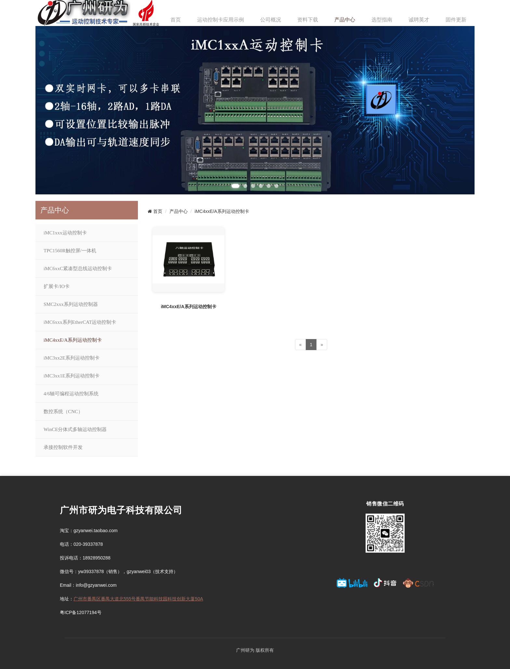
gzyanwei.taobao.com (95, 530)
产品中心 (344, 19)
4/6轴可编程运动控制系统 (71, 393)
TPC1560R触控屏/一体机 (70, 250)
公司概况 (270, 19)
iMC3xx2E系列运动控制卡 (72, 358)
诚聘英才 (419, 19)
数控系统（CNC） (63, 411)
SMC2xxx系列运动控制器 (71, 304)
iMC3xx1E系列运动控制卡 (72, 375)
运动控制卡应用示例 (220, 19)
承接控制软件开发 (63, 447)
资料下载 (307, 19)
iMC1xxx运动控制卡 (65, 232)
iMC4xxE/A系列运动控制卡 (73, 340)
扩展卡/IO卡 (57, 286)
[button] (235, 186)
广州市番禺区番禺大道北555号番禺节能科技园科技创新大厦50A (138, 598)
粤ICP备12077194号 (80, 612)
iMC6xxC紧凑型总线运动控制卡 (78, 268)
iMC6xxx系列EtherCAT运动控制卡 (80, 322)
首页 (175, 19)
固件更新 (456, 19)
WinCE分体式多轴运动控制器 (75, 429)
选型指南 (381, 19)
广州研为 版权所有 (255, 650)
